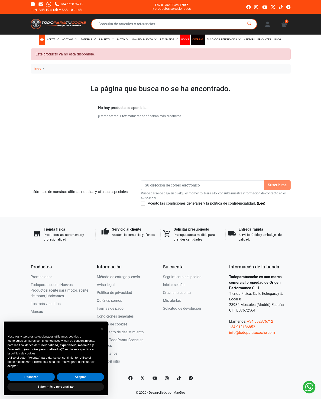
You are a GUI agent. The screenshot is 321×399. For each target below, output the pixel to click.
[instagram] (256, 6)
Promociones (41, 277)
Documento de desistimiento (120, 332)
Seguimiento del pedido (182, 277)
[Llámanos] (69, 4)
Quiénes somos (109, 300)
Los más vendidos (46, 304)
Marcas (37, 311)
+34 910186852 (242, 327)
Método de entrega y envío (118, 277)
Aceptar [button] (80, 377)
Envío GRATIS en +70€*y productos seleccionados (171, 6)
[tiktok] (281, 6)
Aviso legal (106, 285)
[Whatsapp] (48, 4)
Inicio (37, 68)
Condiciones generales (115, 316)
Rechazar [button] (31, 377)
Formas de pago (110, 308)
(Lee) (261, 203)
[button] (284, 24)
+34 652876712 (260, 321)
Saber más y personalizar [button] (56, 386)
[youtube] (264, 6)
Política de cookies (112, 324)
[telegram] (288, 6)
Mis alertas (172, 300)
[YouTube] (155, 378)
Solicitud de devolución (182, 308)
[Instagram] (167, 378)
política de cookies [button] (23, 353)
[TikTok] (179, 378)
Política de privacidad (114, 292)
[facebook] (248, 6)
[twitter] (273, 6)
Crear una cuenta (177, 292)
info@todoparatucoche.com (252, 332)
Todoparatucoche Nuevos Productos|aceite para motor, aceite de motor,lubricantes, (59, 290)
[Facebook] (130, 378)
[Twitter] (142, 378)
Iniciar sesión (174, 285)
